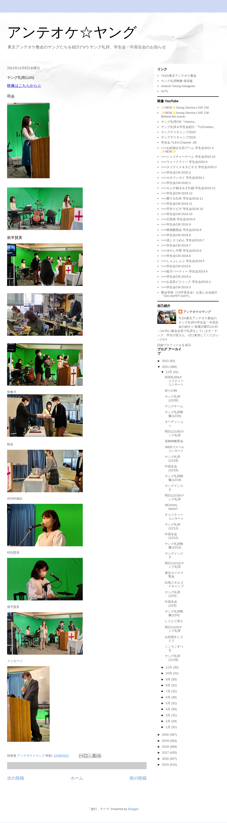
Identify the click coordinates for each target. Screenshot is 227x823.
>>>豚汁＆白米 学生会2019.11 (182, 198)
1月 (168, 727)
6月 (168, 697)
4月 (168, 709)
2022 (166, 361)
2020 (166, 734)
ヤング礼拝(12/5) (172, 594)
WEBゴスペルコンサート (174, 449)
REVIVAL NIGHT (171, 507)
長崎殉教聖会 (174, 441)
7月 (168, 691)
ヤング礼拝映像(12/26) (174, 414)
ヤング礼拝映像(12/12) (174, 545)
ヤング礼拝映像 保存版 (177, 81)
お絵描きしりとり (174, 638)
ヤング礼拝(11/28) (172, 658)
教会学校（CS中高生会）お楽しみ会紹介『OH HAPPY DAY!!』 (189, 294)
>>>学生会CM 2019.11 (176, 203)
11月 (169, 667)
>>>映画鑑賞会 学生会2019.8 (181, 230)
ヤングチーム (174, 406)
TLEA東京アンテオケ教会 (178, 75)
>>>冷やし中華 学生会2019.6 (181, 250)
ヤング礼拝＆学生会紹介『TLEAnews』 (188, 127)
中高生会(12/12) (171, 536)
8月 (168, 685)
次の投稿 (15, 778)
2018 (166, 746)
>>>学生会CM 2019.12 (176, 193)
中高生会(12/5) (171, 603)
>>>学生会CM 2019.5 (176, 266)
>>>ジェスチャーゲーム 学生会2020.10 (188, 156)
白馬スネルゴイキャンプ (174, 584)
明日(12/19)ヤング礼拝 (174, 497)
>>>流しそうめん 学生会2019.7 (182, 240)
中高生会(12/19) (171, 468)
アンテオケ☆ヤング (72, 32)
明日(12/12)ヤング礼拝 (174, 565)
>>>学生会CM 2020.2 (176, 172)
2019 (166, 740)
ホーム (76, 778)
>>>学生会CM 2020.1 (176, 183)
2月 (168, 721)
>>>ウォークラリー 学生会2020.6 (184, 162)
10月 (169, 673)
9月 (168, 679)
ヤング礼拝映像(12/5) (174, 613)
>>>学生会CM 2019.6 (176, 256)
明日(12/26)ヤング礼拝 (174, 433)
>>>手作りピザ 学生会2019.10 (182, 209)
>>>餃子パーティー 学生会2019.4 (184, 271)
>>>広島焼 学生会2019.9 (178, 219)
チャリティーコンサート (174, 516)
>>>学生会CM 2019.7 (176, 245)
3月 (168, 715)
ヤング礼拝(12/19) (172, 458)
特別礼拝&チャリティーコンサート (174, 380)
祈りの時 (171, 390)
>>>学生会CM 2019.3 (176, 287)
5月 (168, 703)
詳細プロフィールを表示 (174, 345)
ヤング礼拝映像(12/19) (174, 478)
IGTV (164, 91)
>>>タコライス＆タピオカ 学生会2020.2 (189, 167)
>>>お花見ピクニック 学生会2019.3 (185, 282)
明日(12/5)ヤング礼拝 (173, 629)
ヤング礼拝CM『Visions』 (179, 121)
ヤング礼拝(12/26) (172, 398)
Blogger (133, 809)
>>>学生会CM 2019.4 (176, 276)
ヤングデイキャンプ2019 (178, 137)
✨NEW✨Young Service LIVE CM (185, 107)
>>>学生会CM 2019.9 (176, 224)
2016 (166, 758)
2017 (166, 752)
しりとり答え (174, 621)
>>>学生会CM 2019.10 (176, 214)
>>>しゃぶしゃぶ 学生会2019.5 (182, 261)
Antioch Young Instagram (178, 86)
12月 (169, 372)
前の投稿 (138, 778)
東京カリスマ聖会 (174, 574)
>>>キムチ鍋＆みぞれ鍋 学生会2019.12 (188, 188)
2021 (166, 367)
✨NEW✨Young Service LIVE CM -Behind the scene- (185, 114)
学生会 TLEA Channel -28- (179, 142)
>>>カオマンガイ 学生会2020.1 (182, 177)
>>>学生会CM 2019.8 (176, 235)
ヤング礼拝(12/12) (172, 526)
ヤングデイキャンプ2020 (178, 132)
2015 (166, 764)
